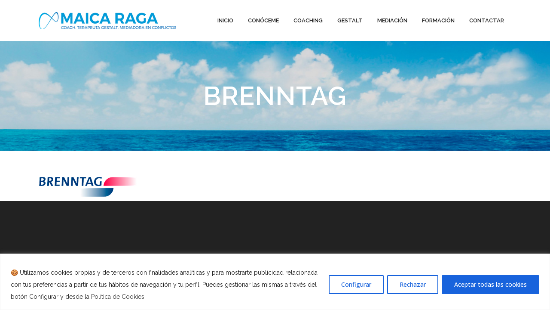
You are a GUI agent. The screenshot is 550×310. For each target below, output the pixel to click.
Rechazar (413, 284)
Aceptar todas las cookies (490, 284)
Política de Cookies (117, 296)
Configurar (356, 284)
